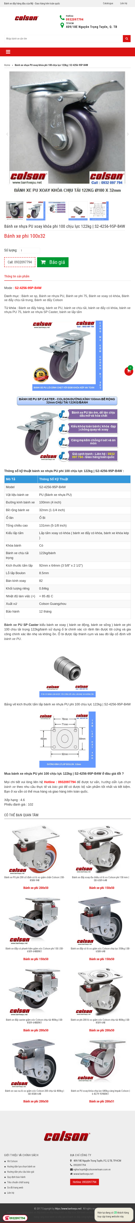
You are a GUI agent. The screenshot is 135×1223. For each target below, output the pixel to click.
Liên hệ (123, 3)
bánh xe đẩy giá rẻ (58, 1216)
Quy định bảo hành (16, 1177)
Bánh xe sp (29, 296)
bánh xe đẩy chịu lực (90, 1212)
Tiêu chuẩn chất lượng (18, 1182)
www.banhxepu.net (83, 1173)
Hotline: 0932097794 (84, 1182)
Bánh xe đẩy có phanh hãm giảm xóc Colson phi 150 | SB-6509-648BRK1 (35, 950)
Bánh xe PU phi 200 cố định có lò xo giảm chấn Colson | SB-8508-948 (34, 879)
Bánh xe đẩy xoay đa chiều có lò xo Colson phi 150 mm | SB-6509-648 (100, 879)
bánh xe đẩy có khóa (102, 308)
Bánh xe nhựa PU (51, 296)
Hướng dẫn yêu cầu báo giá (20, 1171)
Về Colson (12, 1161)
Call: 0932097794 (20, 262)
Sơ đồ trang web (15, 1187)
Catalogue (108, 3)
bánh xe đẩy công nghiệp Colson (84, 1216)
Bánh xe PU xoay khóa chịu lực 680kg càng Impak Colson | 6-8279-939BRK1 (100, 1092)
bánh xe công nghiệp (17, 1212)
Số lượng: (10, 250)
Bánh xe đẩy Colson (48, 300)
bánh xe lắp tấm (70, 312)
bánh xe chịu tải (75, 308)
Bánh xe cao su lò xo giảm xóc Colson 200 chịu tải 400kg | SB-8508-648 (34, 1092)
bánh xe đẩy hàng (49, 1212)
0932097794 (74, 19)
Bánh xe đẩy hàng (31, 308)
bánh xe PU (54, 308)
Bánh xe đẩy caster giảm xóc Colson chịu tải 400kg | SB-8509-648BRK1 (34, 1021)
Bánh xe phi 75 (76, 296)
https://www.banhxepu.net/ (68, 1208)
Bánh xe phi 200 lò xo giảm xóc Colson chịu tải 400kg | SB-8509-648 (100, 1021)
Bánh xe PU (13, 625)
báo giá (57, 787)
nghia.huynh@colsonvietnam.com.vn (92, 1169)
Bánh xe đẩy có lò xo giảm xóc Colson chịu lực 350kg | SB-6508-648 (100, 950)
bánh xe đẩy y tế (109, 1212)
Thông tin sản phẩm (16, 276)
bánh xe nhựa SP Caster (40, 312)
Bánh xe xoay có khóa (104, 296)
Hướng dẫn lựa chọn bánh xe (21, 1166)
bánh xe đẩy (34, 1212)
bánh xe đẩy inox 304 (69, 1212)
